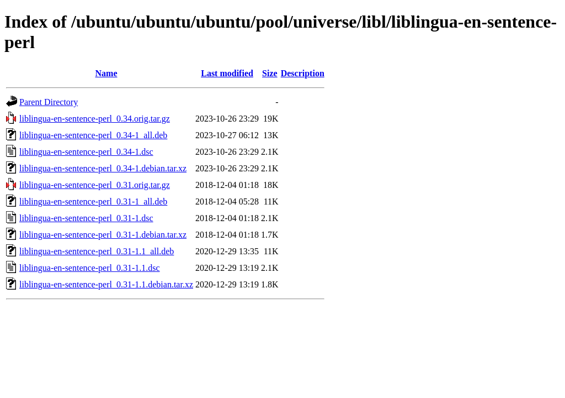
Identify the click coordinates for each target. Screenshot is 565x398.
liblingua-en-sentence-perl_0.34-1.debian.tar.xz (102, 168)
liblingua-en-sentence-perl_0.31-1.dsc (86, 218)
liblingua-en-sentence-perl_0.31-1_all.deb (93, 201)
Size (270, 73)
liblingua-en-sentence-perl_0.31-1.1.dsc (89, 268)
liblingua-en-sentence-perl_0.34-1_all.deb (93, 135)
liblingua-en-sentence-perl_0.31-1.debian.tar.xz (102, 234)
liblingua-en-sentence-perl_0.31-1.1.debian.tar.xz (106, 284)
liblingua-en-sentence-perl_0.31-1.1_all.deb (96, 251)
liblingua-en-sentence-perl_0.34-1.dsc (86, 151)
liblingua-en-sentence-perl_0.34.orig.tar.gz (94, 118)
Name (106, 73)
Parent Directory (48, 102)
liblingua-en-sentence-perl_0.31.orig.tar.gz (94, 185)
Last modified (227, 73)
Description (302, 73)
